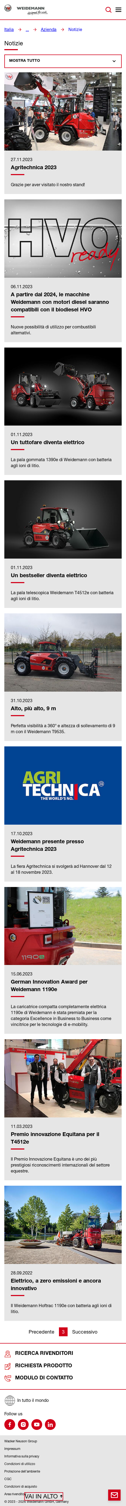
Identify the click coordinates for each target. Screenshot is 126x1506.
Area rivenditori (15, 1493)
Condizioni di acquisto (20, 1486)
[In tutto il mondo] (63, 1400)
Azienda (46, 29)
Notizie (71, 29)
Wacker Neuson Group (20, 1441)
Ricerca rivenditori (31, 1354)
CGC (8, 1478)
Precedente (41, 1332)
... (26, 29)
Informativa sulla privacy (21, 1456)
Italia (8, 29)
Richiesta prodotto (31, 1366)
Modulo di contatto (31, 1378)
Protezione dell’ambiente (22, 1471)
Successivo (84, 1332)
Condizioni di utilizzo (19, 1463)
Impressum (12, 1448)
